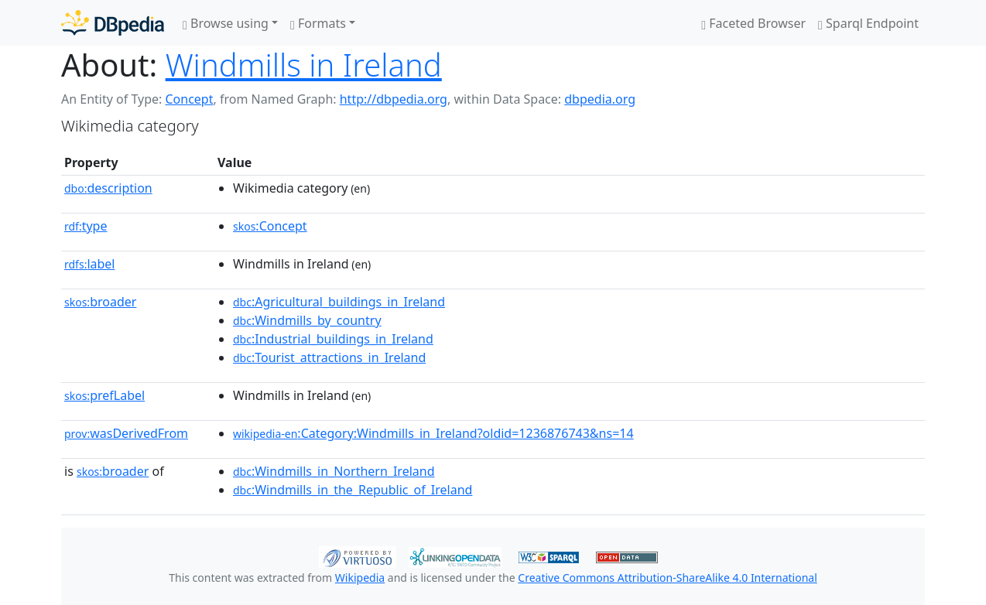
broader (100, 301)
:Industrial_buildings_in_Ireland (333, 338)
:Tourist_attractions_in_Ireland (329, 357)
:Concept (270, 225)
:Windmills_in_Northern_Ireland (334, 471)
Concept (189, 99)
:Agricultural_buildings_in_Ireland (339, 301)
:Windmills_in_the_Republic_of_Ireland (352, 489)
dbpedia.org (599, 99)
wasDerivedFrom (126, 433)
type (86, 225)
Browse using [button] (226, 23)
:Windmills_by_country (307, 320)
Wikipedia (360, 577)
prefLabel (104, 395)
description (108, 188)
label (89, 263)
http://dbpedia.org (393, 99)
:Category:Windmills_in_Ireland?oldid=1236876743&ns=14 (433, 433)
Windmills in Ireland (304, 64)
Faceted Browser (753, 23)
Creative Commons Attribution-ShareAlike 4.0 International (667, 577)
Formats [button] (318, 23)
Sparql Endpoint (868, 23)
